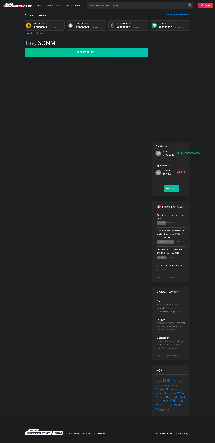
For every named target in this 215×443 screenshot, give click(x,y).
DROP (169, 380)
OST (177, 396)
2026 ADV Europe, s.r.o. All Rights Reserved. (86, 434)
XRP (184, 393)
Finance (168, 405)
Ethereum (168, 393)
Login (205, 5)
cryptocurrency (163, 385)
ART (171, 396)
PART (165, 396)
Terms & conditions (162, 433)
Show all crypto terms (168, 355)
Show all (171, 188)
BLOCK (181, 401)
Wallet (158, 396)
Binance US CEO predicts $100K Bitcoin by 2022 (169, 251)
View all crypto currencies (178, 14)
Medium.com (171, 222)
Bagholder (163, 337)
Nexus (165, 151)
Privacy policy (181, 433)
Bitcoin (161, 222)
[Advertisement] (171, 92)
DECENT (177, 405)
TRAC (157, 401)
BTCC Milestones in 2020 (169, 265)
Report (158, 393)
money (158, 381)
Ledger (161, 319)
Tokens (159, 389)
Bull (159, 301)
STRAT (164, 401)
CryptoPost (179, 241)
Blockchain (172, 389)
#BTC (178, 393)
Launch (180, 381)
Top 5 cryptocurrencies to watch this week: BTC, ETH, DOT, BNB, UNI (171, 234)
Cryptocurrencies (165, 241)
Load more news (86, 52)
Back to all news (34, 33)
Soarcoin (166, 170)
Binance (176, 385)
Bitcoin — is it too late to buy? (170, 217)
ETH (157, 405)
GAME (182, 396)
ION (172, 401)
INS (162, 405)
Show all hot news (166, 277)
